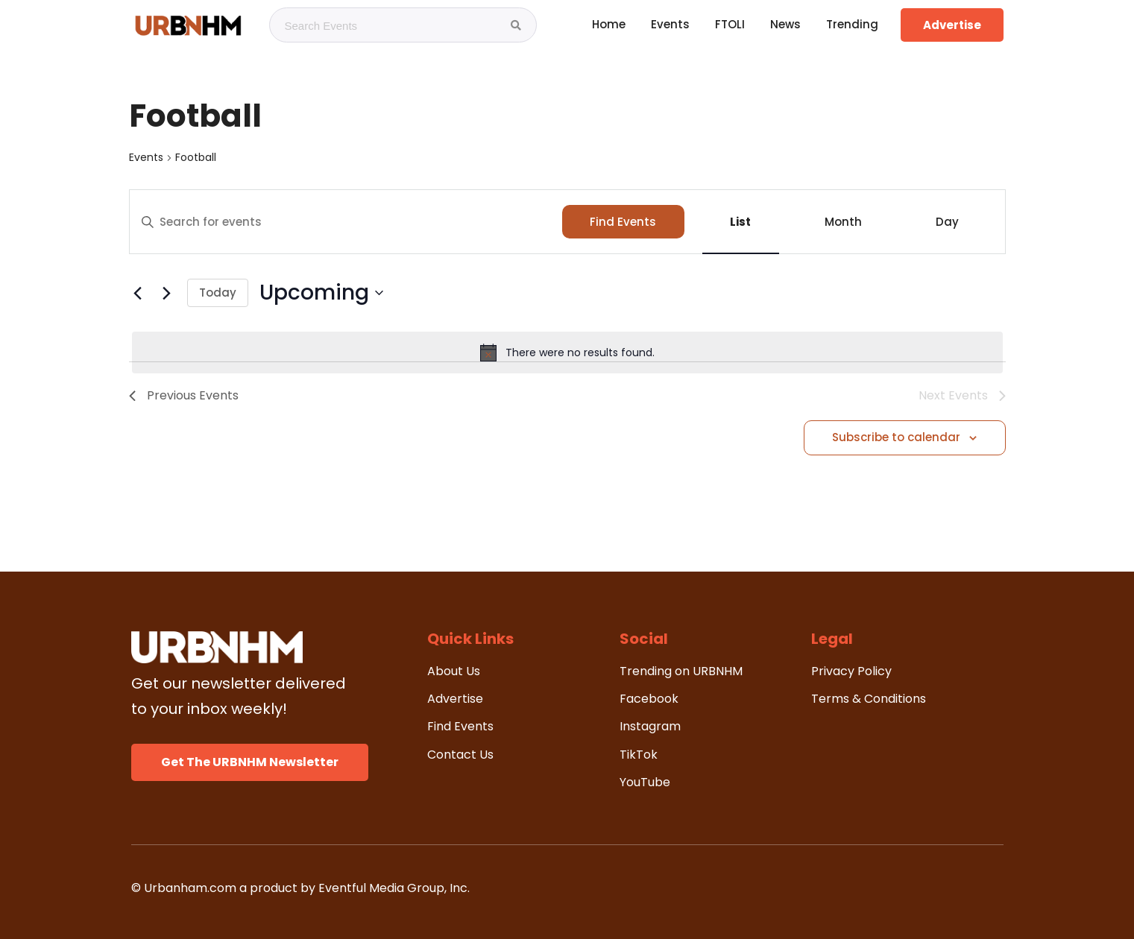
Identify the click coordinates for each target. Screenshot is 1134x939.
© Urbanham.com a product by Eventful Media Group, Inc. (300, 888)
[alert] (567, 352)
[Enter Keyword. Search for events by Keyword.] (346, 222)
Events (146, 158)
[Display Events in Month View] (843, 221)
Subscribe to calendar (896, 437)
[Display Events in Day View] (947, 221)
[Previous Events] (138, 293)
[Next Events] (167, 293)
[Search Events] (516, 25)
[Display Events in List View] (740, 221)
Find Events (623, 222)
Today (217, 292)
